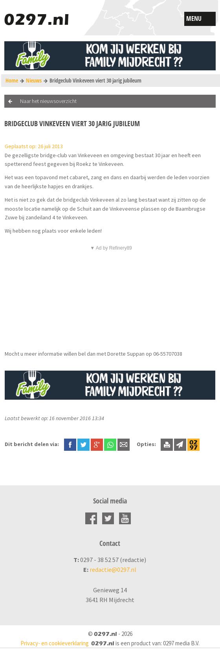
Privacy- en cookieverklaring (54, 643)
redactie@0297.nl (113, 569)
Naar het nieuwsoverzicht (48, 101)
